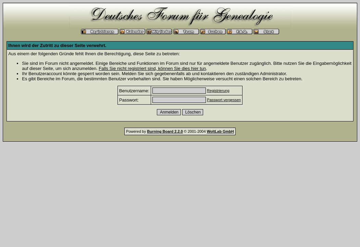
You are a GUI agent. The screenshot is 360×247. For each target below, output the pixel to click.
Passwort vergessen (224, 100)
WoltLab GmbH (220, 131)
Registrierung (218, 91)
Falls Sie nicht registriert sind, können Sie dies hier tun (152, 68)
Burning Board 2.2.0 (165, 131)
